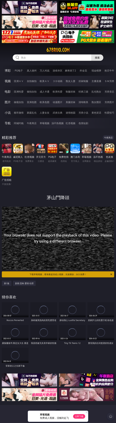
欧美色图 (44, 102)
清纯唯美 (83, 102)
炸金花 (83, 70)
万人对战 (44, 70)
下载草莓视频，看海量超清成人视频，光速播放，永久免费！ (71, 274)
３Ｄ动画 (57, 81)
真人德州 (32, 70)
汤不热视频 (58, 123)
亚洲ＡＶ (19, 81)
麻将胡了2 (70, 70)
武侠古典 (57, 112)
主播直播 (96, 81)
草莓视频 (44, 123)
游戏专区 (57, 70)
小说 (8, 113)
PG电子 (19, 70)
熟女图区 (96, 102)
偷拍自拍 (32, 91)
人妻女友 (44, 112)
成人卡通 (44, 91)
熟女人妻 (70, 81)
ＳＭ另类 (109, 81)
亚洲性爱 (19, 91)
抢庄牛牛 (109, 70)
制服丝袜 (70, 91)
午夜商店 (32, 123)
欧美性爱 (57, 91)
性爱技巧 (109, 112)
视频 (8, 81)
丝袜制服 (83, 81)
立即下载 (79, 416)
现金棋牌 (96, 70)
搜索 (97, 57)
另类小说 (83, 112)
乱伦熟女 (96, 91)
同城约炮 (19, 123)
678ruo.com (58, 50)
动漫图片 (57, 102)
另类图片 (109, 102)
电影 (8, 92)
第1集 (6, 283)
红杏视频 (70, 123)
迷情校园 (70, 112)
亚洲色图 (32, 102)
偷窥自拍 (19, 102)
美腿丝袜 (70, 102)
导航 (8, 123)
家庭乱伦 (32, 112)
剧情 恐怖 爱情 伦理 (24, 283)
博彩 (8, 70)
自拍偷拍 (32, 81)
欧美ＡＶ (44, 81)
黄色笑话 (96, 112)
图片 (8, 102)
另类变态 (109, 91)
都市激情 (19, 112)
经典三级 (83, 91)
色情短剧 (83, 123)
